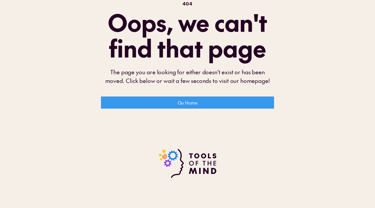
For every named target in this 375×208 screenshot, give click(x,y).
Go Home (188, 102)
